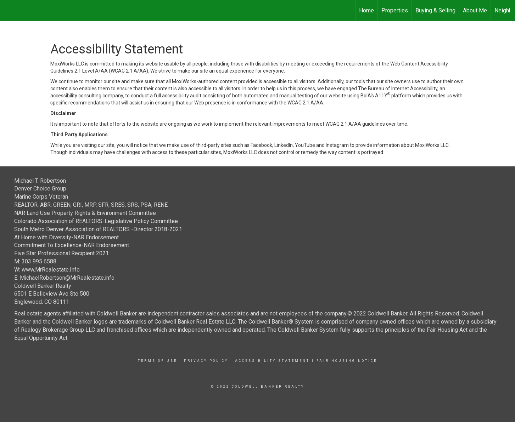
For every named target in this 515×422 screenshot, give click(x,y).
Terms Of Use (157, 361)
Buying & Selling (435, 10)
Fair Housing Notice (347, 361)
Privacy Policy (206, 361)
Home (366, 10)
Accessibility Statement (272, 361)
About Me (475, 10)
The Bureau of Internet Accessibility (397, 88)
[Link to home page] (9, 10)
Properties (394, 10)
